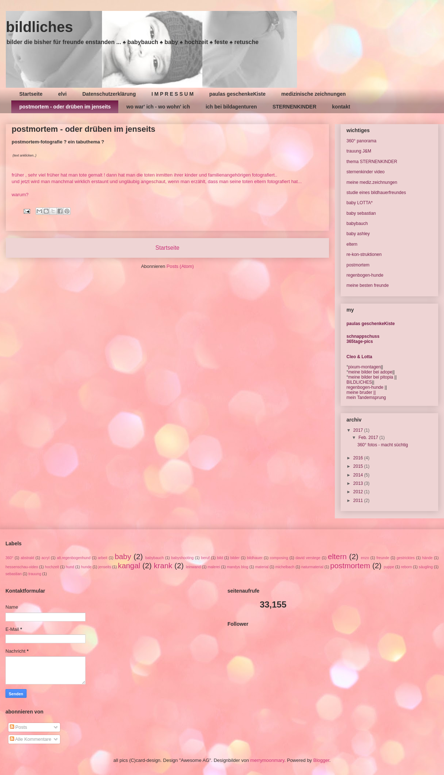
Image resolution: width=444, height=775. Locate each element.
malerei (213, 567)
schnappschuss (363, 336)
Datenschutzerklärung (109, 94)
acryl (45, 558)
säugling (426, 567)
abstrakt (27, 558)
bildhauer (254, 558)
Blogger (321, 760)
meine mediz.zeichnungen (371, 182)
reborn (406, 567)
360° (9, 558)
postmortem (357, 265)
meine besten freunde (367, 285)
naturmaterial (312, 567)
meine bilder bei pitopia (370, 377)
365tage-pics (359, 341)
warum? (20, 194)
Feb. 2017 (368, 437)
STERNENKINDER (295, 107)
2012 (358, 491)
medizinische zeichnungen (313, 94)
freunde (382, 558)
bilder (234, 558)
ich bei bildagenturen (231, 107)
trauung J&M (358, 151)
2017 (358, 430)
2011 (358, 500)
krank (163, 565)
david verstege (308, 558)
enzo (365, 558)
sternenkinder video (365, 171)
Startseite (31, 94)
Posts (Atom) (180, 266)
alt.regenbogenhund (73, 558)
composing (279, 558)
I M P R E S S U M (172, 94)
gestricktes (406, 558)
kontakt (341, 107)
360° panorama (361, 140)
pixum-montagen (364, 366)
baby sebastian (361, 213)
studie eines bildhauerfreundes (376, 192)
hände (427, 558)
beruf (205, 558)
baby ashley (358, 233)
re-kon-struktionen (364, 254)
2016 (358, 457)
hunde (86, 567)
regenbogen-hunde (364, 275)
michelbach (285, 567)
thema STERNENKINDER (371, 161)
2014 (358, 475)
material (262, 567)
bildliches (39, 27)
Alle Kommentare (31, 739)
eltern (351, 244)
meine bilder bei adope (370, 372)
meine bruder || (361, 392)
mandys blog (237, 567)
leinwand (193, 567)
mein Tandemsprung (366, 397)
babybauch (357, 223)
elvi (62, 94)
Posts (18, 727)
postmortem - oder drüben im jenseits (65, 107)
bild (220, 558)
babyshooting (182, 558)
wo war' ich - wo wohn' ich (158, 107)
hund (70, 567)
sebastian (13, 574)
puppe (389, 567)
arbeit (102, 558)
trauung (34, 574)
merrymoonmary (267, 760)
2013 (358, 483)
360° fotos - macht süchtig (382, 444)
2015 (358, 466)
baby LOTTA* (359, 202)
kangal (129, 565)
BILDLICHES (359, 382)
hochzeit (52, 567)
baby (123, 556)
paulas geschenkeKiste (237, 94)
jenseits (104, 567)
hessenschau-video (21, 567)
